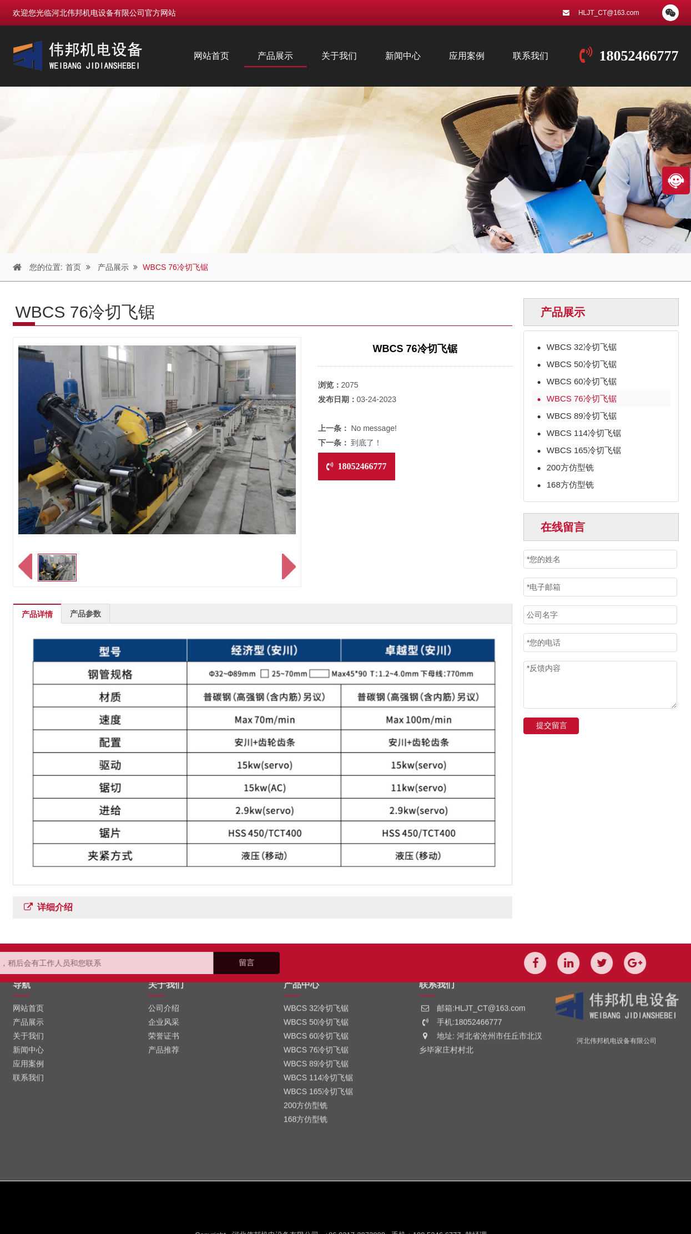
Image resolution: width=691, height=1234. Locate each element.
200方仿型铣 (565, 467)
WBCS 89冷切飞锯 (577, 415)
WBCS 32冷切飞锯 (577, 347)
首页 (67, 267)
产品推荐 (163, 991)
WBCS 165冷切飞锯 (579, 450)
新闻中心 (403, 56)
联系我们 (530, 56)
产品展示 (275, 56)
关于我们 (339, 56)
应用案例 (467, 56)
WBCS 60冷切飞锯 (577, 381)
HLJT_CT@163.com (608, 13)
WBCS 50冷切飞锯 (577, 364)
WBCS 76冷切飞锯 (169, 267)
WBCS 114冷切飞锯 (579, 433)
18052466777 (639, 56)
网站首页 (211, 56)
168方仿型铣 (565, 484)
